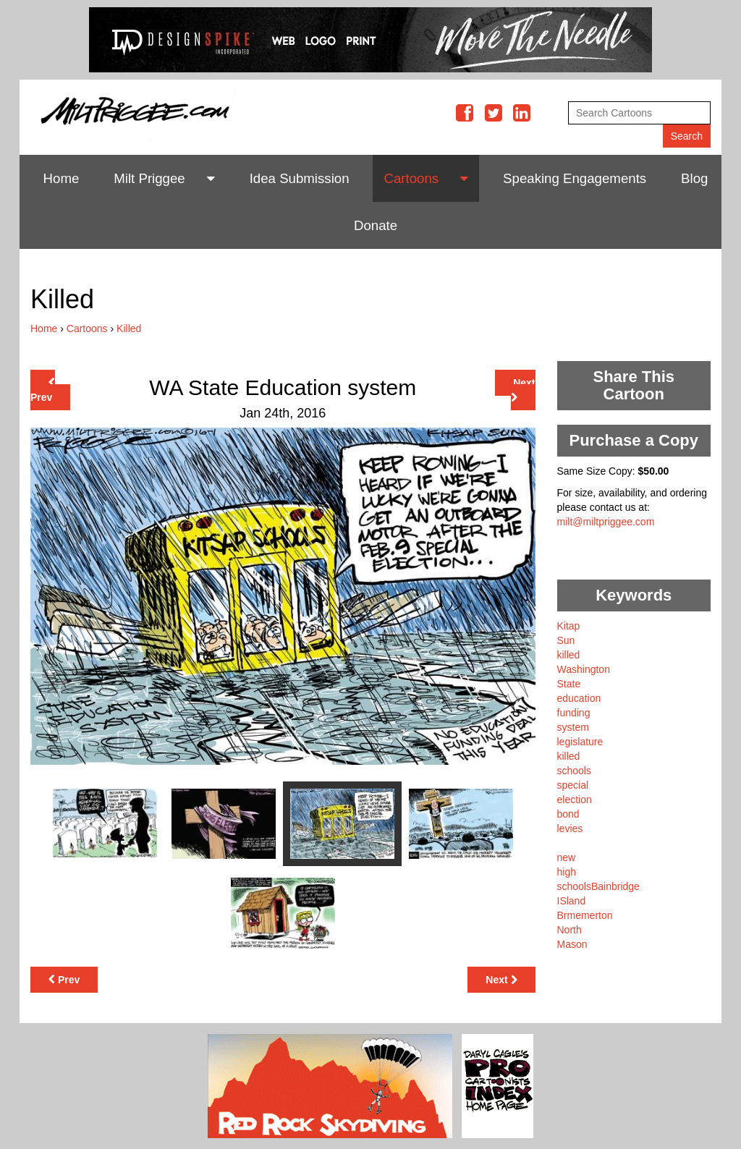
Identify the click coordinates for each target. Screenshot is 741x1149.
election (574, 799)
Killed (129, 328)
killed (568, 655)
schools (574, 770)
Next (523, 389)
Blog (694, 178)
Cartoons (411, 178)
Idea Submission (300, 178)
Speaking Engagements (574, 178)
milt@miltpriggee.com (606, 521)
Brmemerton (585, 915)
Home (61, 178)
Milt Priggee (149, 178)
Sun (566, 640)
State (569, 684)
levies (570, 828)
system (573, 727)
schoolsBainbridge (598, 886)
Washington (583, 669)
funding (573, 712)
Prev (42, 390)
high (566, 872)
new (566, 857)
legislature (580, 741)
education (579, 698)
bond (568, 814)
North (569, 930)
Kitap (568, 626)
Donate (375, 225)
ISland (571, 901)
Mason (572, 944)
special (573, 785)
